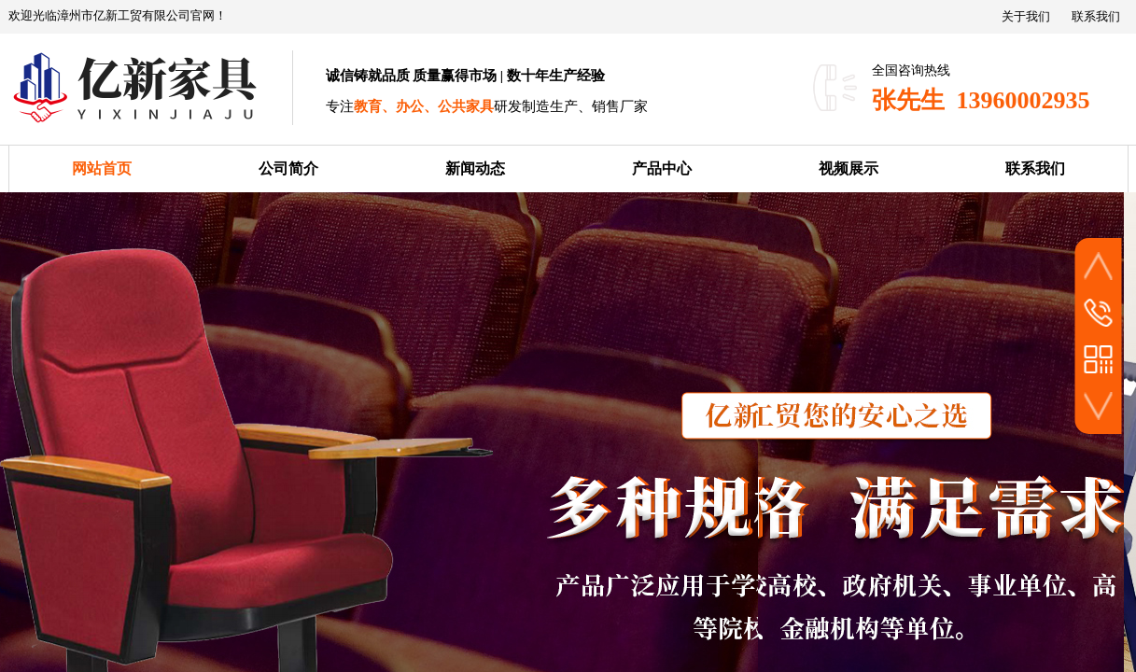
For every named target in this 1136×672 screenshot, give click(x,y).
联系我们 (1035, 168)
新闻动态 (475, 168)
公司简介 (288, 168)
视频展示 (848, 168)
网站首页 (102, 168)
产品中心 (662, 168)
